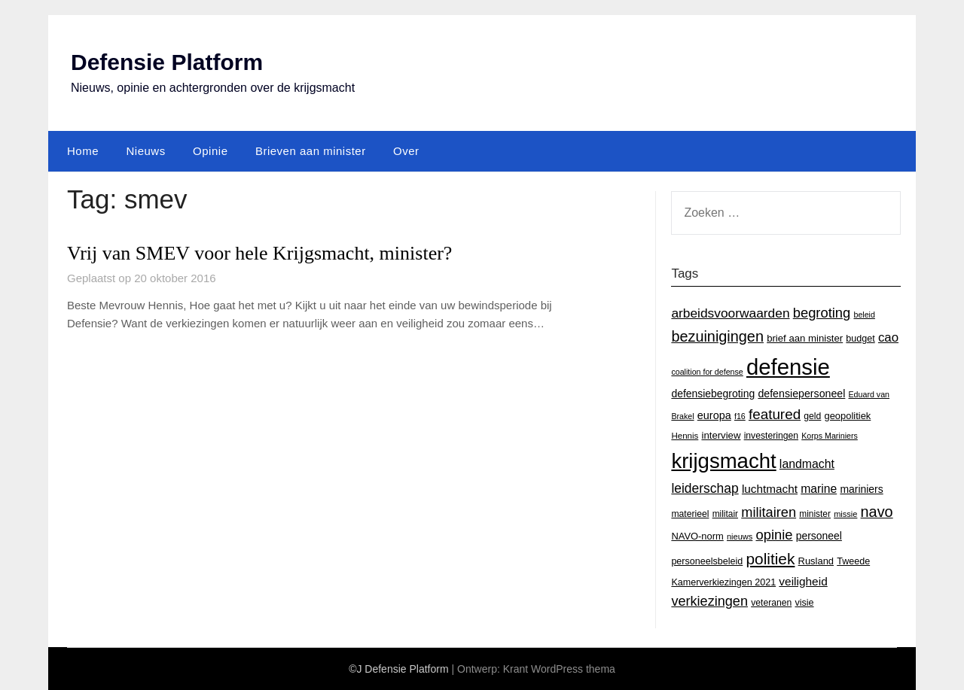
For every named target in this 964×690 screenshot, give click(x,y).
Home (83, 150)
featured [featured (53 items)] (775, 414)
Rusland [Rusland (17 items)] (816, 561)
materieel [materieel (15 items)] (690, 514)
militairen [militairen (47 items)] (768, 512)
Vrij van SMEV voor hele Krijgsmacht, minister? (259, 253)
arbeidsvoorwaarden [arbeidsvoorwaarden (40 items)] (730, 313)
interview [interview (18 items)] (720, 435)
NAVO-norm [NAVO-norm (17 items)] (697, 536)
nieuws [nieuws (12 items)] (739, 536)
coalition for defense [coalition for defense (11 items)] (707, 371)
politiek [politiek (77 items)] (770, 558)
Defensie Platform (167, 62)
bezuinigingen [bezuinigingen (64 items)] (717, 336)
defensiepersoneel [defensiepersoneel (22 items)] (801, 394)
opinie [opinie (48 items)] (773, 535)
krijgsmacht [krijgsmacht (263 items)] (723, 461)
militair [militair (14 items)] (725, 514)
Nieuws (145, 150)
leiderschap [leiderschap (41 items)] (704, 488)
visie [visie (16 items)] (804, 602)
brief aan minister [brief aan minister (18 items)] (805, 338)
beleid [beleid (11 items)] (863, 314)
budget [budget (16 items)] (860, 338)
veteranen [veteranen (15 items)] (771, 602)
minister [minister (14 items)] (815, 514)
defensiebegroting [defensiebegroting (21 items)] (713, 394)
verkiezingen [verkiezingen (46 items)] (709, 601)
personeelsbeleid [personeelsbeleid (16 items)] (707, 561)
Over (406, 150)
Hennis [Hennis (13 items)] (684, 435)
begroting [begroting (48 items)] (822, 313)
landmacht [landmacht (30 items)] (806, 463)
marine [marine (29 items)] (819, 488)
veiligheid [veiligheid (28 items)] (803, 581)
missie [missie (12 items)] (845, 513)
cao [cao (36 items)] (888, 337)
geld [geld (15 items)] (812, 416)
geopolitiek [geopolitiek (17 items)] (848, 415)
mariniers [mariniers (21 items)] (861, 489)
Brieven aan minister (310, 150)
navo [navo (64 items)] (877, 511)
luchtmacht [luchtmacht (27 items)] (770, 488)
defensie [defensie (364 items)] (788, 366)
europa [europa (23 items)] (714, 415)
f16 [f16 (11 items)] (740, 416)
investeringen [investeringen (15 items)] (771, 435)
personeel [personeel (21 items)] (819, 536)
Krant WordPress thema (559, 669)
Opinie (210, 150)
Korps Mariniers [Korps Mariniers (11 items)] (829, 435)
